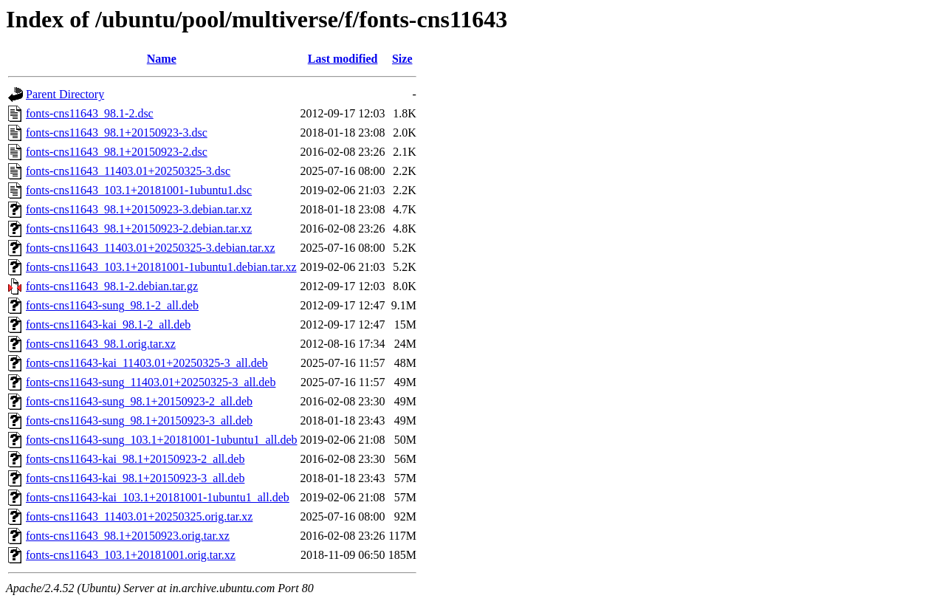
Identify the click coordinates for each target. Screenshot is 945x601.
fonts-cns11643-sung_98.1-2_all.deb (112, 305)
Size (402, 58)
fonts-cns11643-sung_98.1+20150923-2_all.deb (139, 401)
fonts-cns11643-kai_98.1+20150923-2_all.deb (135, 459)
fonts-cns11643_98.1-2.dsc (90, 113)
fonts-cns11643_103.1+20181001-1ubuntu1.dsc (139, 190)
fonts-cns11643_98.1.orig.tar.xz (101, 343)
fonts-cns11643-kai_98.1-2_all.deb (108, 324)
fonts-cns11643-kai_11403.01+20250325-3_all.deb (147, 363)
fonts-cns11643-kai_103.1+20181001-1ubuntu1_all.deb (157, 497)
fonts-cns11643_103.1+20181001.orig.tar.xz (131, 555)
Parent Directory (65, 94)
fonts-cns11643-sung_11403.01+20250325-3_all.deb (150, 382)
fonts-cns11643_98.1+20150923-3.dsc (116, 132)
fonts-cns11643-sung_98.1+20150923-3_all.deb (139, 420)
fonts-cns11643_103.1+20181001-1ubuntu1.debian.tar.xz (161, 267)
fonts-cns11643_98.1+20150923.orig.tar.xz (128, 535)
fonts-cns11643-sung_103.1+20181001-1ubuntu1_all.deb (162, 439)
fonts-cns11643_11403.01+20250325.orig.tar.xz (139, 516)
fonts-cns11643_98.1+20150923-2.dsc (116, 151)
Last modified (343, 58)
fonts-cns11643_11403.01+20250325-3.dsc (128, 171)
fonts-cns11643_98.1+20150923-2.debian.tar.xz (139, 228)
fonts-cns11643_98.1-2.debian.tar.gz (112, 286)
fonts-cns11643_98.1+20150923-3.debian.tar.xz (139, 209)
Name (161, 58)
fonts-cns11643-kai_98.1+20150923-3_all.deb (135, 478)
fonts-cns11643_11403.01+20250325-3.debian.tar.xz (150, 247)
